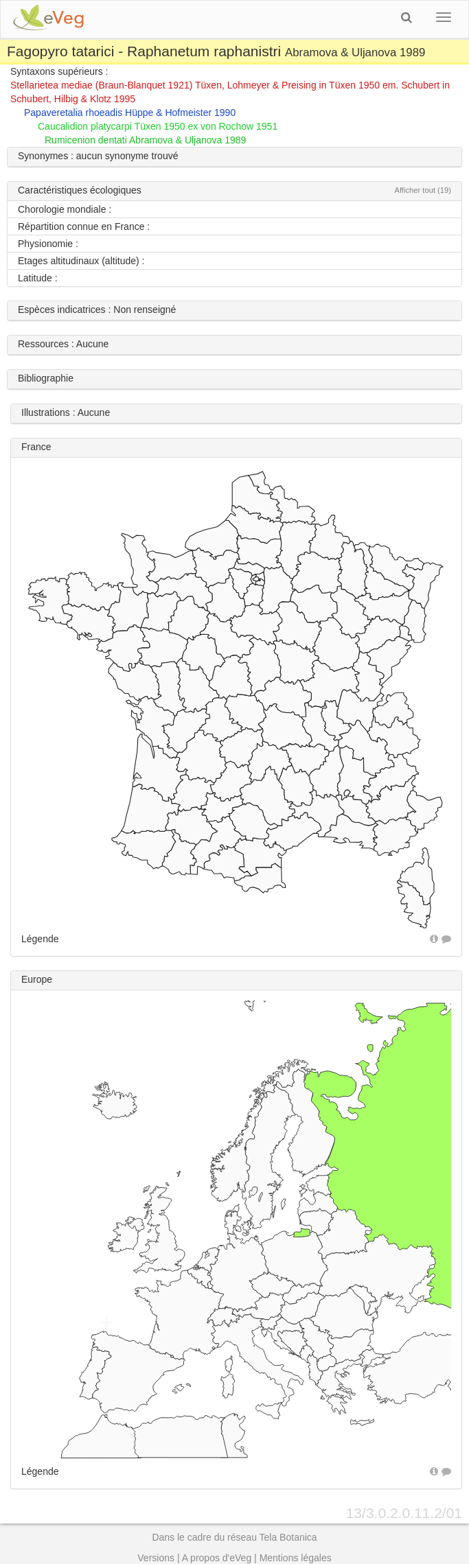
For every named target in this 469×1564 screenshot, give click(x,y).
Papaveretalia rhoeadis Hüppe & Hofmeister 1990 (130, 112)
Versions (155, 1557)
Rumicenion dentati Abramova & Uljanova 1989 (145, 140)
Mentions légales (296, 1557)
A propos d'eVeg (217, 1557)
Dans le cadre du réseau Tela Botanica (234, 1537)
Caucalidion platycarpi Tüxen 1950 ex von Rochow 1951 (157, 126)
